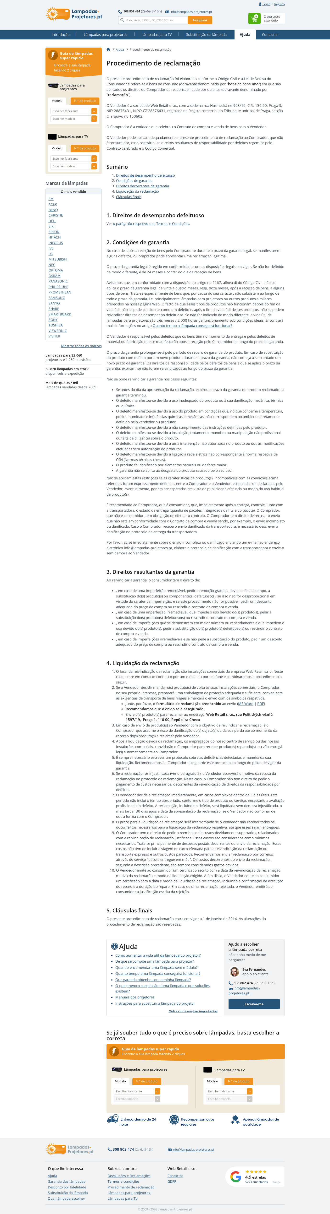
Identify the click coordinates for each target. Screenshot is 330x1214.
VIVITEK (54, 336)
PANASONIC (58, 281)
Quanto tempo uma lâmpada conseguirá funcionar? (157, 973)
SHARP (54, 308)
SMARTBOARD (60, 314)
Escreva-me (254, 1004)
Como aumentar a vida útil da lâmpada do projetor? (158, 955)
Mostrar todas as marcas (81, 345)
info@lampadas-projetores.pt (188, 12)
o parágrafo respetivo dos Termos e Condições (151, 223)
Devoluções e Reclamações (129, 1175)
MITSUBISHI (58, 259)
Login (266, 4)
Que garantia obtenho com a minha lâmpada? (153, 979)
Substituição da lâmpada (68, 1192)
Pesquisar (199, 20)
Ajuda (52, 1175)
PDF (260, 703)
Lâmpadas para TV (122, 1198)
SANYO (54, 303)
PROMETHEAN (60, 292)
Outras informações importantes (193, 1011)
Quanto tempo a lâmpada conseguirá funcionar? (192, 325)
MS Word (245, 703)
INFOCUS (56, 242)
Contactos (175, 1175)
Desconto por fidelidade (67, 1187)
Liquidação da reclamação (137, 191)
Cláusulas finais (128, 196)
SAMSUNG (57, 297)
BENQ (53, 209)
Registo (279, 4)
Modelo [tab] (120, 1081)
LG (51, 253)
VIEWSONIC (58, 330)
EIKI (52, 226)
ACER (53, 204)
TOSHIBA (56, 325)
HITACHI (55, 237)
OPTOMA (56, 270)
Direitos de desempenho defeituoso (145, 175)
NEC (52, 264)
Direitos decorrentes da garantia (142, 186)
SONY (53, 319)
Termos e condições (124, 1181)
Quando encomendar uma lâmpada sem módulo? (156, 967)
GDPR (172, 1181)
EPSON (54, 231)
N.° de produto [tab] (146, 1081)
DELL (52, 220)
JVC (51, 248)
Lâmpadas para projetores (129, 1192)
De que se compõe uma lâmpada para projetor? (154, 961)
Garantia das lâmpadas (66, 1181)
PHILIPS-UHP (58, 286)
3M (51, 198)
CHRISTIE (56, 215)
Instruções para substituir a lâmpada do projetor (155, 1003)
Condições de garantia (134, 180)
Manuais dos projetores (134, 997)
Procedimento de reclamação (131, 1187)
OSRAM (55, 275)
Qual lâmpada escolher (66, 1198)
